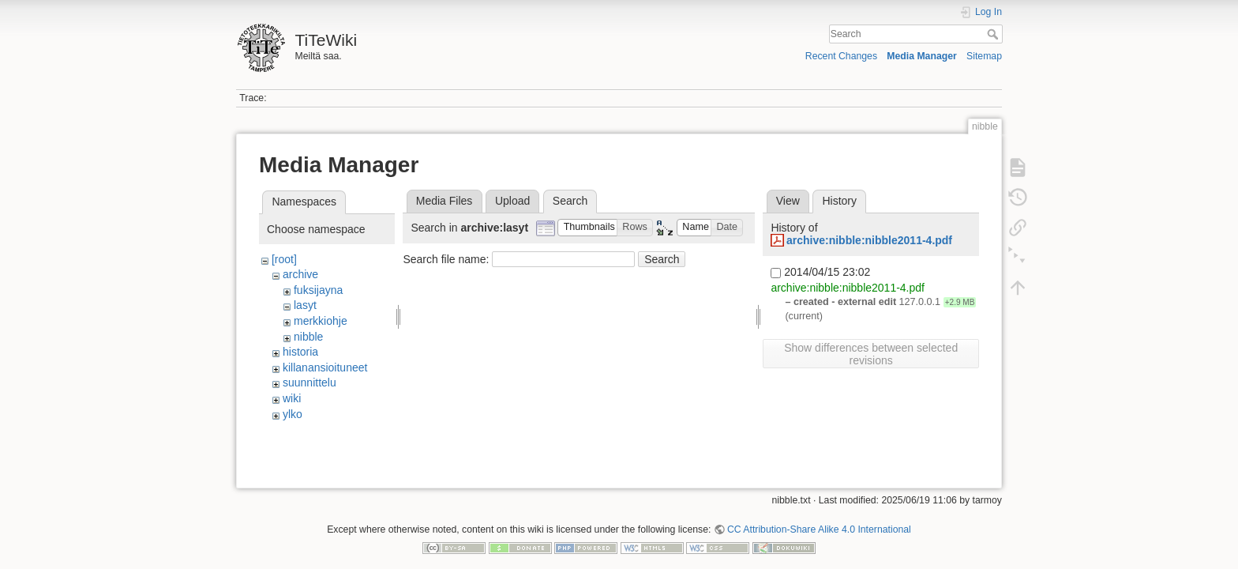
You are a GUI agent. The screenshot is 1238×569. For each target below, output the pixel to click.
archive (300, 274)
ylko (292, 414)
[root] (284, 259)
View (788, 200)
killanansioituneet (325, 367)
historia (300, 351)
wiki (292, 398)
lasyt (305, 305)
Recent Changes (841, 56)
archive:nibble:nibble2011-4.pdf (869, 240)
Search (994, 34)
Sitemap (984, 56)
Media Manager (922, 56)
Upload (512, 200)
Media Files (444, 200)
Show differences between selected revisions (871, 354)
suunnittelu (309, 382)
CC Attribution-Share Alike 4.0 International (819, 516)
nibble (308, 336)
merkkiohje (320, 321)
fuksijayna (318, 290)
